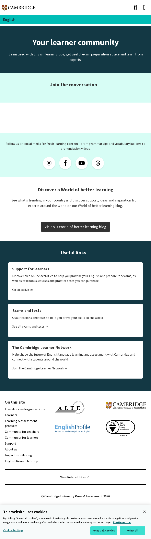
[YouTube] (82, 163)
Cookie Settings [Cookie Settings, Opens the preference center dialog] (13, 531)
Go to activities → (24, 290)
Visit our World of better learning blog (75, 226)
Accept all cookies (104, 531)
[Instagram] (49, 163)
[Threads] (98, 163)
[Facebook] (65, 163)
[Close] (144, 512)
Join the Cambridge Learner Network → (40, 368)
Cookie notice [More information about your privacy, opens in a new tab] (122, 523)
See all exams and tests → (30, 326)
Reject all (132, 531)
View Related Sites (73, 477)
